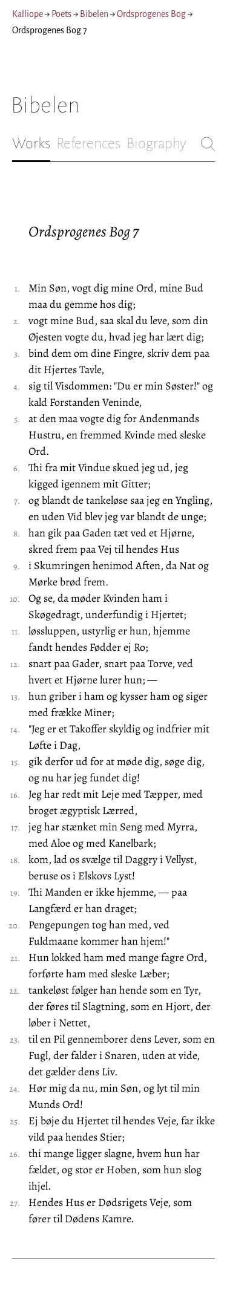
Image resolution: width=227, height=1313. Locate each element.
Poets (61, 14)
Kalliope (27, 14)
